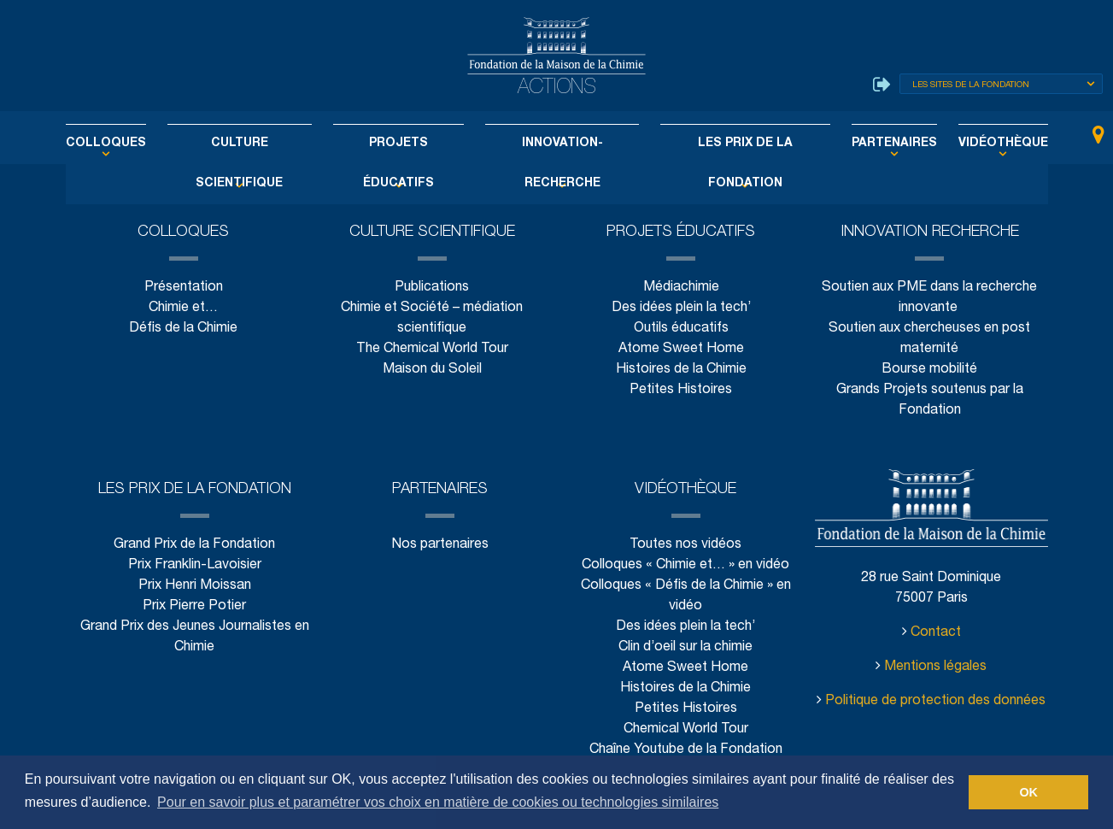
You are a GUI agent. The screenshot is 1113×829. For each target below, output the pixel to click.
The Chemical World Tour (432, 349)
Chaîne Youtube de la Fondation (685, 750)
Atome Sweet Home (680, 349)
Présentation (182, 287)
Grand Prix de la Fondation (194, 545)
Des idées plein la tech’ (680, 308)
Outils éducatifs (680, 328)
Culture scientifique (261, 143)
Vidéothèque (966, 143)
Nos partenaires (440, 545)
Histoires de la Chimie (681, 370)
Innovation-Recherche (558, 143)
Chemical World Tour (686, 729)
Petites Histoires (681, 390)
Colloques (141, 143)
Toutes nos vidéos (685, 545)
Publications (432, 287)
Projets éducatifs (407, 143)
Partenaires (866, 143)
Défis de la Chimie (183, 328)
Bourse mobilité (930, 370)
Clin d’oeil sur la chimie (686, 647)
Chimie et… (183, 308)
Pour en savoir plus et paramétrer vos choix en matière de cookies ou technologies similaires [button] (437, 802)
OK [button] (1028, 792)
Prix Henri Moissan (195, 586)
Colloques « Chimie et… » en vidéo (685, 565)
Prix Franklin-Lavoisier (194, 565)
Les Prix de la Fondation (728, 143)
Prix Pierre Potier (194, 606)
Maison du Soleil (432, 370)
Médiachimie (680, 287)
